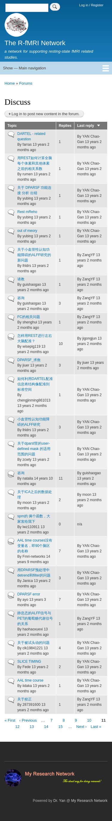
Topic (12, 126)
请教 (20, 279)
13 (32, 726)
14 (46, 726)
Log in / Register (91, 5)
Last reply (89, 126)
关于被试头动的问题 (33, 643)
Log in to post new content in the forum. (46, 114)
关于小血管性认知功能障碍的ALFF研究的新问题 (34, 254)
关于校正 (24, 699)
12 (17, 726)
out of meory (27, 231)
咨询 (20, 298)
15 (60, 726)
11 (103, 720)
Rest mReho (27, 212)
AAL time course (30, 680)
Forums (25, 83)
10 (89, 720)
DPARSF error (28, 594)
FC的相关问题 (28, 317)
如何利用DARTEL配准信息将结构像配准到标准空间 (35, 384)
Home (9, 83)
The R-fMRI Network (34, 43)
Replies (65, 126)
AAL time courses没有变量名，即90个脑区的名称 (34, 545)
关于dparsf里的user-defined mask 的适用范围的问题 (33, 448)
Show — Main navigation (24, 68)
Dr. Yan (59, 801)
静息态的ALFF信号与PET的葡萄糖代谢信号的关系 (35, 618)
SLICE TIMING (29, 661)
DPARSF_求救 (29, 360)
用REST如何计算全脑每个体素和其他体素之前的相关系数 (34, 163)
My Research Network (89, 801)
